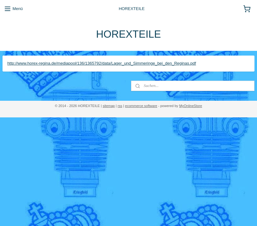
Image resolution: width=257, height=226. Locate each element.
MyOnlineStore (190, 106)
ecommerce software (141, 106)
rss (119, 106)
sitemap (109, 106)
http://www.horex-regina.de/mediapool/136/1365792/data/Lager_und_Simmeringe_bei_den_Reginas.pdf (101, 63)
